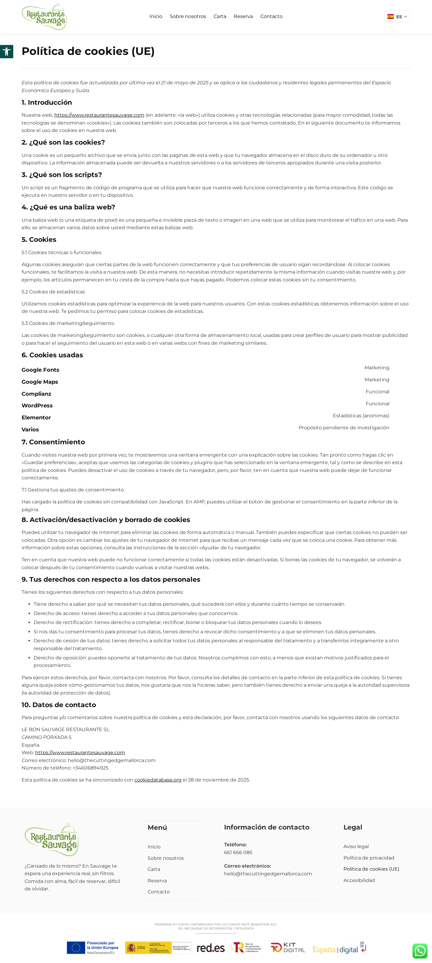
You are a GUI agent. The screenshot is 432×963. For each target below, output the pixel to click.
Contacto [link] (271, 16)
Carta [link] (220, 16)
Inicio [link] (155, 16)
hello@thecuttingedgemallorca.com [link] (268, 874)
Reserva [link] (243, 16)
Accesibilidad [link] (359, 880)
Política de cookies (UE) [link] (371, 869)
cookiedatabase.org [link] (158, 780)
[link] (6, 51)
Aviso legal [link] (356, 846)
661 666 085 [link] (238, 852)
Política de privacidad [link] (369, 858)
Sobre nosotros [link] (188, 16)
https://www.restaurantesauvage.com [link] (99, 115)
